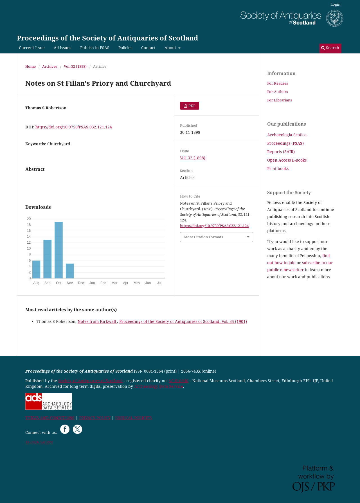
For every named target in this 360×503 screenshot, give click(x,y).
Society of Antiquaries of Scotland (90, 380)
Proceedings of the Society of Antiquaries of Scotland (107, 37)
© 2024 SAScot (39, 442)
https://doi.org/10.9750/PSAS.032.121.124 (73, 127)
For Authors (277, 91)
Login (335, 4)
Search (330, 47)
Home (30, 66)
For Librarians (279, 100)
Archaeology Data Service (158, 386)
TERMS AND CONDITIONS (50, 417)
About (171, 47)
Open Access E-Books (287, 160)
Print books (278, 168)
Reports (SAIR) (281, 151)
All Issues (62, 47)
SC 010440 (178, 380)
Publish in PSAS (94, 47)
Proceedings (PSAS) (285, 143)
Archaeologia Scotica (287, 134)
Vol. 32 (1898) (75, 66)
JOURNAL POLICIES (133, 417)
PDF (191, 105)
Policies (125, 47)
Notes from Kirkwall (97, 321)
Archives (49, 66)
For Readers (277, 83)
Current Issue (32, 47)
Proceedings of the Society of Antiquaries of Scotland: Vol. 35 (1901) (183, 321)
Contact (148, 47)
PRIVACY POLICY (95, 417)
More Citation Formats (203, 236)
